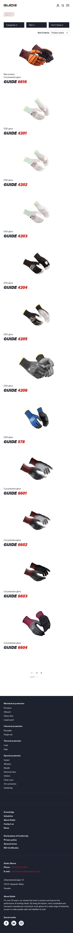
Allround (7, 712)
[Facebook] (7, 925)
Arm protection (10, 784)
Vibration (7, 764)
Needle (7, 768)
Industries (8, 816)
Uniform (7, 776)
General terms (10, 844)
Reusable (8, 730)
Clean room (8, 780)
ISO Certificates (11, 848)
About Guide (9, 820)
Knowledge (9, 812)
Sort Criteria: (43, 32)
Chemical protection (13, 726)
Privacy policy (10, 840)
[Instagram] (22, 925)
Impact (7, 760)
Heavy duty (8, 716)
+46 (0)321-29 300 (19, 867)
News (6, 828)
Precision (7, 708)
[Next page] (41, 673)
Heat (6, 749)
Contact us (9, 824)
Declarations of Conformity (16, 836)
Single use (8, 734)
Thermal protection (12, 741)
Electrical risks (10, 772)
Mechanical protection (14, 703)
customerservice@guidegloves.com (26, 871)
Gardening (8, 788)
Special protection (12, 755)
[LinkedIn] (15, 925)
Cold (6, 745)
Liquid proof (9, 720)
